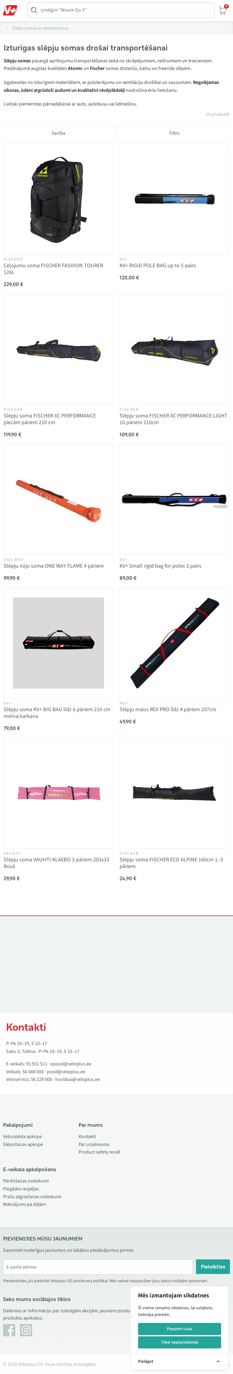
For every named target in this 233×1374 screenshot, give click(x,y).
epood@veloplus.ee (70, 1064)
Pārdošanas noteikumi (26, 1181)
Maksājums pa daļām (24, 1204)
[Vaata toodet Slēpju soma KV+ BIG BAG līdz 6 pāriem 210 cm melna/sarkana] (58, 643)
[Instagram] (26, 1330)
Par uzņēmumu (94, 1144)
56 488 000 (33, 1071)
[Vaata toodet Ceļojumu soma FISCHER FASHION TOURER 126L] (58, 199)
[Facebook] (9, 1330)
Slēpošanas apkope (23, 1144)
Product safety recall (99, 1152)
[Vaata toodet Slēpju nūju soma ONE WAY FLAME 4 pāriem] (58, 499)
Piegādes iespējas (21, 1188)
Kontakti (87, 1136)
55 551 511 (36, 1064)
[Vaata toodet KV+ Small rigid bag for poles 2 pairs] (174, 499)
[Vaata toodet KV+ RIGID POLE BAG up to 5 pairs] (174, 199)
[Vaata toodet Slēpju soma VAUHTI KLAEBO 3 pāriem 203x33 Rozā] (58, 793)
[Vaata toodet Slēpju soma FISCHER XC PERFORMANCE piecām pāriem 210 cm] (58, 349)
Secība (58, 133)
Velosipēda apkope (22, 1136)
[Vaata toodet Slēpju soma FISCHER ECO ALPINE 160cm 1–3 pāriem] (174, 793)
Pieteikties (213, 1267)
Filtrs (174, 133)
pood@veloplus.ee (66, 1071)
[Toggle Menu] (13, 10)
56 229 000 (41, 1079)
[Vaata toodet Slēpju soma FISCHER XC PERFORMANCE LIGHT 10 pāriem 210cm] (174, 349)
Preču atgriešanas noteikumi (32, 1196)
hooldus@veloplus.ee (77, 1079)
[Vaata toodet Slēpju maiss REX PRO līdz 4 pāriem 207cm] (174, 643)
